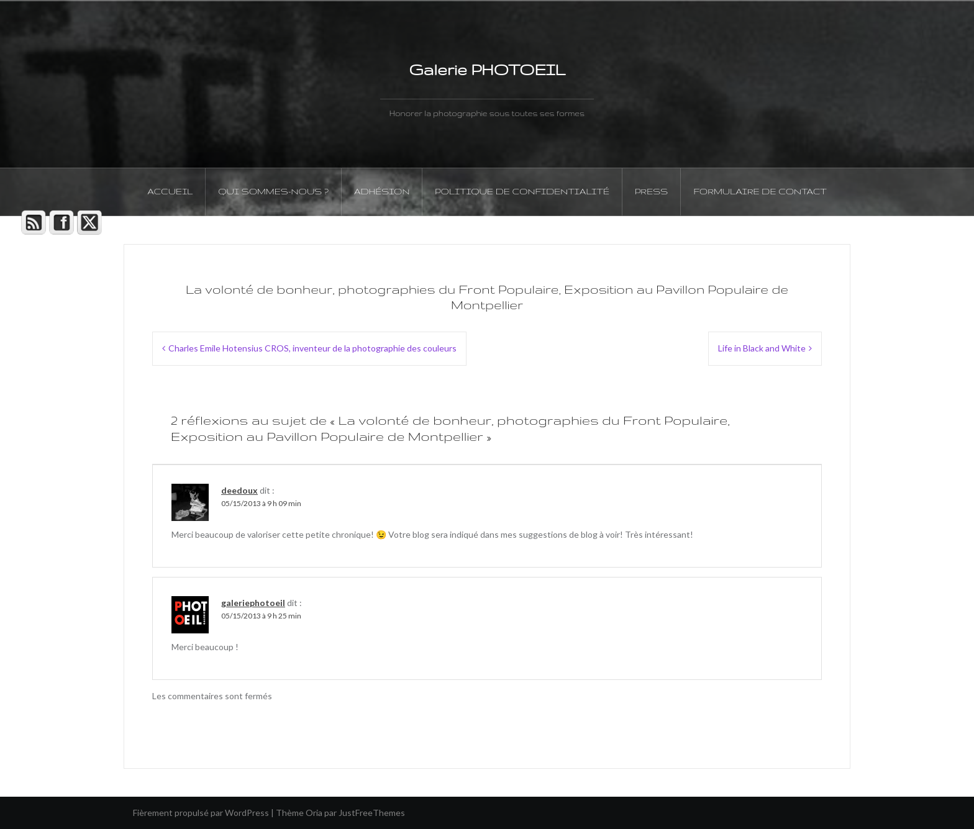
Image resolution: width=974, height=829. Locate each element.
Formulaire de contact (759, 191)
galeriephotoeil (253, 602)
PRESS (651, 191)
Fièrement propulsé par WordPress (201, 812)
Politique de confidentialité (522, 191)
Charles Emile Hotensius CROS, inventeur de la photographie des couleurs (312, 348)
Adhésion (381, 191)
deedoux (239, 490)
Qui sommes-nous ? (273, 191)
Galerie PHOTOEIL (487, 69)
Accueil (170, 191)
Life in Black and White (762, 348)
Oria (314, 812)
